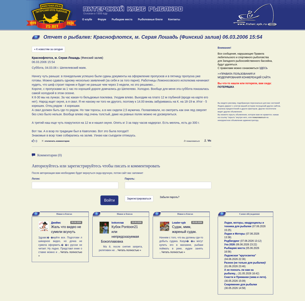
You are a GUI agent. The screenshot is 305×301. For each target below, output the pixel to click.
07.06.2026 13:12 (251, 240)
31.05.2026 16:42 (248, 273)
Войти (109, 200)
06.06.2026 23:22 (246, 244)
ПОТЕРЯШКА (226, 86)
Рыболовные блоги (150, 19)
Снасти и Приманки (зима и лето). (245, 277)
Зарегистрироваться (139, 198)
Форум (102, 19)
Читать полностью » (129, 250)
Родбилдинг (232, 240)
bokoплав (118, 222)
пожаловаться (192, 141)
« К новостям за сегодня (48, 49)
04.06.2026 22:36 (235, 259)
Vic (207, 140)
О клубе (87, 19)
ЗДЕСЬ (263, 68)
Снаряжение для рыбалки (240, 284)
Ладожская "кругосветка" (240, 255)
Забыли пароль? (169, 197)
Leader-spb (179, 222)
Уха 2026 (229, 244)
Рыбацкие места (122, 19)
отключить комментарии (55, 141)
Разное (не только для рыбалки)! (245, 262)
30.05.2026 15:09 (235, 280)
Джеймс (56, 222)
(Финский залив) (67, 57)
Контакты (174, 19)
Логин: (36, 178)
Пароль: (130, 178)
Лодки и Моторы (234, 233)
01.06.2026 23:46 (235, 266)
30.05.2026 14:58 (235, 288)
